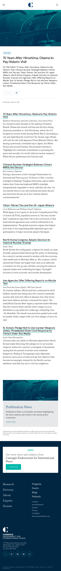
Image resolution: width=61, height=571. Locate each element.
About (7, 495)
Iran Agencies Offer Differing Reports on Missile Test (29, 282)
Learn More (11, 422)
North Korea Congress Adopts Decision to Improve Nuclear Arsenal (26, 241)
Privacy (35, 510)
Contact (35, 502)
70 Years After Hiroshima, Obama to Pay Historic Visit (30, 115)
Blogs (34, 492)
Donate (7, 506)
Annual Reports (37, 504)
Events (35, 488)
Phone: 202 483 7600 (11, 547)
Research (8, 484)
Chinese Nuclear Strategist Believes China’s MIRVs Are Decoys (27, 166)
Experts (7, 500)
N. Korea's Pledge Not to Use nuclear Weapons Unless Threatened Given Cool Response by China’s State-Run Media (29, 330)
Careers (35, 507)
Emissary (8, 489)
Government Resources (41, 516)
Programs (36, 484)
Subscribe (13, 467)
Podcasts (36, 496)
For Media (35, 513)
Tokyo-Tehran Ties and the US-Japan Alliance (28, 205)
